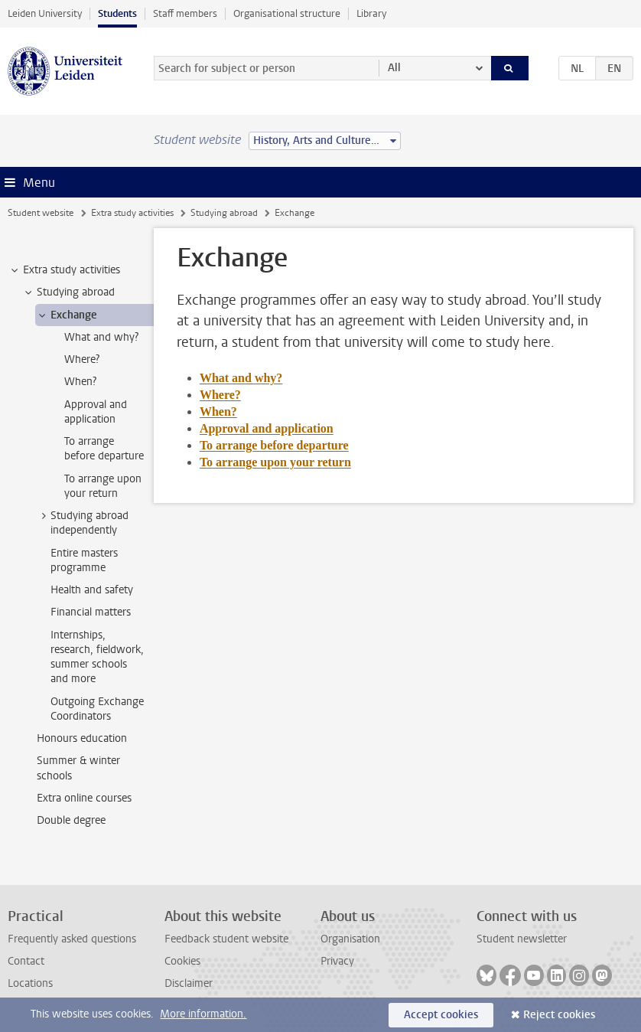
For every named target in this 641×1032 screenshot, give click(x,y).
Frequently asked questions (72, 939)
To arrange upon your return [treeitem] (103, 486)
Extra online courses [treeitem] (84, 798)
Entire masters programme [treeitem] (84, 560)
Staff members (185, 13)
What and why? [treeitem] (101, 337)
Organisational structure (286, 13)
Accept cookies (441, 1015)
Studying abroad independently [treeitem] (82, 522)
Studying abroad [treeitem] (68, 292)
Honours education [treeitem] (82, 738)
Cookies (182, 961)
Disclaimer (188, 983)
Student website (40, 213)
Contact (26, 961)
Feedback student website (226, 939)
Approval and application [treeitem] (95, 411)
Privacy (337, 961)
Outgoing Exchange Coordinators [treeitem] (97, 708)
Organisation (350, 939)
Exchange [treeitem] (66, 315)
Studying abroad (224, 213)
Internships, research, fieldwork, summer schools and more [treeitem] (97, 657)
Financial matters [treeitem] (90, 612)
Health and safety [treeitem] (91, 590)
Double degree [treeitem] (71, 820)
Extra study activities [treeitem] (64, 270)
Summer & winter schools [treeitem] (78, 767)
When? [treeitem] (80, 381)
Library (371, 13)
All (394, 67)
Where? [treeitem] (81, 359)
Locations (30, 983)
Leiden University (45, 13)
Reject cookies (559, 1015)
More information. (203, 1014)
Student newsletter (522, 939)
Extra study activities (132, 213)
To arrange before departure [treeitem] (104, 448)
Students (117, 13)
